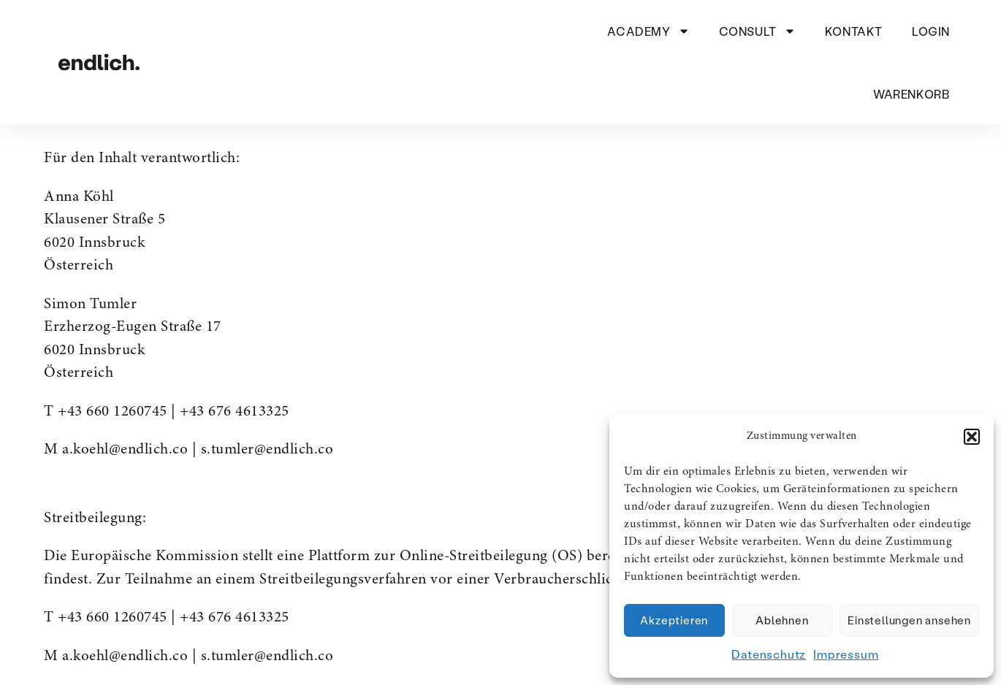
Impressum (845, 654)
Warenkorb (911, 92)
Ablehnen (781, 620)
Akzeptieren (674, 620)
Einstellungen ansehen (909, 620)
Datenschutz (768, 654)
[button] (971, 436)
